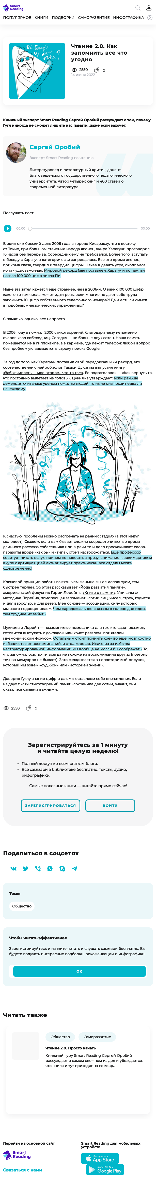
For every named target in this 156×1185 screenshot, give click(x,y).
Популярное (17, 17)
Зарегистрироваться (51, 805)
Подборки (63, 17)
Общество (22, 905)
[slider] (82, 228)
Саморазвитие (94, 17)
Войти (110, 805)
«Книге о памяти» (99, 592)
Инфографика (128, 17)
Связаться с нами (22, 1169)
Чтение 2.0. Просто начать (70, 1047)
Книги (41, 17)
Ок (79, 971)
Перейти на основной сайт (29, 1143)
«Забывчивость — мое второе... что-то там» (43, 372)
